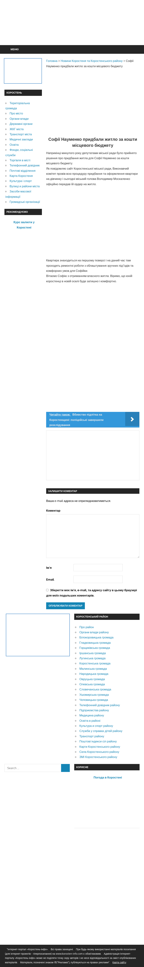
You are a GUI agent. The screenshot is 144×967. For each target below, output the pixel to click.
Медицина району (91, 715)
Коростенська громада (94, 663)
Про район (86, 627)
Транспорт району (91, 736)
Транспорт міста (21, 134)
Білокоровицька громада (96, 637)
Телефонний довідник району (99, 705)
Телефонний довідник (25, 165)
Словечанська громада (95, 689)
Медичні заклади (21, 139)
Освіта (14, 144)
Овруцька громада (92, 679)
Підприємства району (94, 710)
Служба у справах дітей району (100, 731)
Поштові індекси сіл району (98, 741)
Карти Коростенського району (99, 746)
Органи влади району (94, 632)
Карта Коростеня (21, 176)
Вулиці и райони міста (25, 186)
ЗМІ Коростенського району (98, 757)
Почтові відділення (23, 170)
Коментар (53, 510)
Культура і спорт (21, 181)
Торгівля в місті (20, 160)
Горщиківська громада (94, 648)
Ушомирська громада (94, 694)
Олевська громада (92, 684)
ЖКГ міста (17, 129)
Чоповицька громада (93, 700)
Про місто (16, 113)
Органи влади (19, 118)
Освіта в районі (89, 720)
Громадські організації (25, 202)
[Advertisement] (72, 31)
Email (50, 579)
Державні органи (21, 124)
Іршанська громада (92, 653)
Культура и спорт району (96, 726)
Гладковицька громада (95, 642)
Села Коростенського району (99, 752)
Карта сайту (119, 962)
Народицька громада (93, 674)
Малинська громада (93, 668)
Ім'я (49, 567)
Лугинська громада (92, 658)
